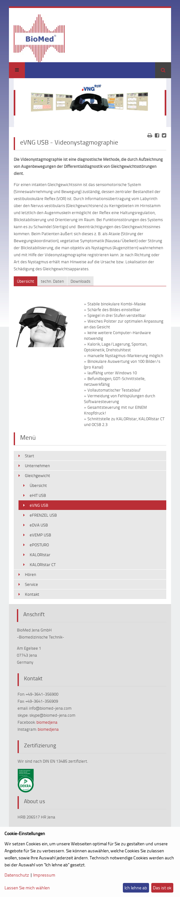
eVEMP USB (40, 535)
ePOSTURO (39, 545)
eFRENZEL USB (43, 515)
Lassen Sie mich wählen (27, 888)
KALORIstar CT (43, 564)
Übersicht (38, 485)
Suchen (163, 70)
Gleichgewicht (37, 475)
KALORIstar (40, 554)
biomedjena (46, 722)
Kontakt (32, 594)
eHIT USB (38, 495)
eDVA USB (39, 525)
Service (31, 584)
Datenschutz (16, 875)
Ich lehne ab (135, 888)
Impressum (44, 875)
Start (29, 456)
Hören (30, 574)
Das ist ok (162, 888)
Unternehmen (37, 465)
